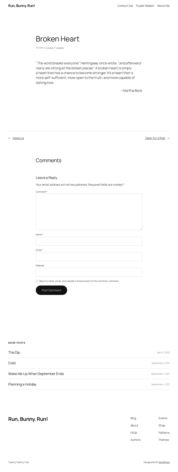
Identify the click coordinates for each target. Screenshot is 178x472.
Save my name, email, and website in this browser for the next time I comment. (79, 281)
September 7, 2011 (161, 363)
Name (39, 234)
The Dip (14, 352)
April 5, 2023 (163, 352)
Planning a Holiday (22, 384)
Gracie (50, 47)
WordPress (164, 462)
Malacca (18, 138)
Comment (42, 191)
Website (40, 265)
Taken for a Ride (155, 138)
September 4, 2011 (160, 373)
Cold (12, 363)
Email (39, 250)
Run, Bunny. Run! (21, 5)
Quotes (60, 47)
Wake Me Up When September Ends (36, 374)
